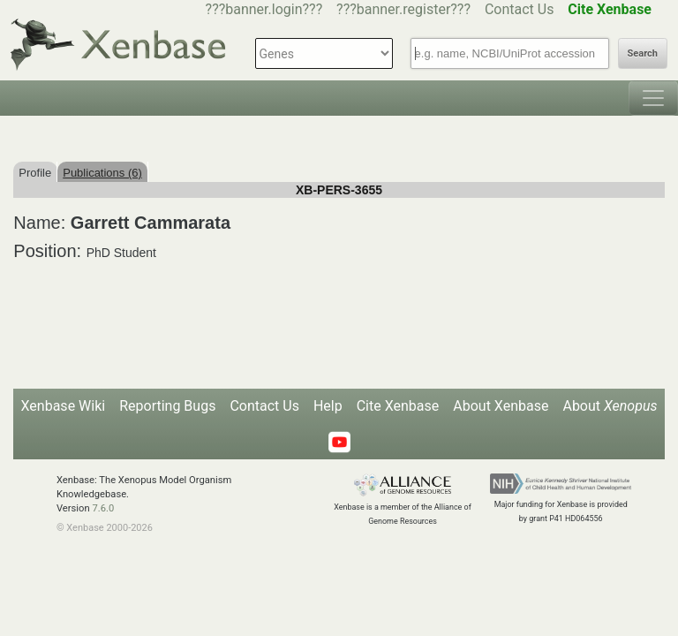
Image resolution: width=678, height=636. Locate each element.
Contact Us (519, 9)
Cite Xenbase (398, 406)
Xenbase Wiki (63, 406)
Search (643, 53)
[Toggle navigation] (653, 98)
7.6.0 (103, 508)
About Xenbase (500, 406)
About (609, 406)
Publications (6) (102, 172)
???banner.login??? (264, 9)
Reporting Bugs (167, 406)
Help (328, 406)
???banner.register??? (403, 9)
